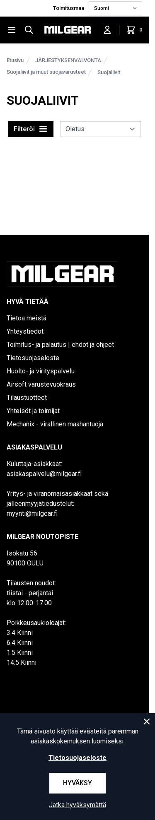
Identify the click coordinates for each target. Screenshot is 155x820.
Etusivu (15, 60)
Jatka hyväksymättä (77, 805)
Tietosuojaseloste (33, 358)
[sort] (100, 129)
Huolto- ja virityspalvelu (41, 371)
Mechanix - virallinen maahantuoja (55, 424)
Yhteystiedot (25, 331)
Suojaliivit (108, 72)
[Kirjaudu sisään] (107, 30)
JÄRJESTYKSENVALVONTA (68, 60)
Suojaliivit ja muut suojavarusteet (46, 72)
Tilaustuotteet (27, 398)
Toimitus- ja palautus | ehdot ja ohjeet (60, 345)
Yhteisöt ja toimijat (33, 411)
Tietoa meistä (26, 318)
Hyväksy (77, 783)
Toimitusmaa (69, 8)
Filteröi (31, 129)
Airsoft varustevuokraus (41, 384)
